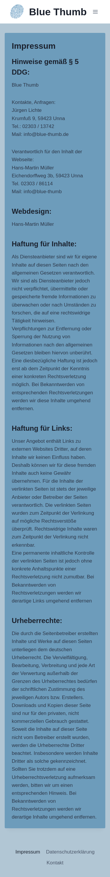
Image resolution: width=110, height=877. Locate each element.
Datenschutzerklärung (70, 852)
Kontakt (55, 863)
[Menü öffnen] (95, 11)
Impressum (28, 852)
